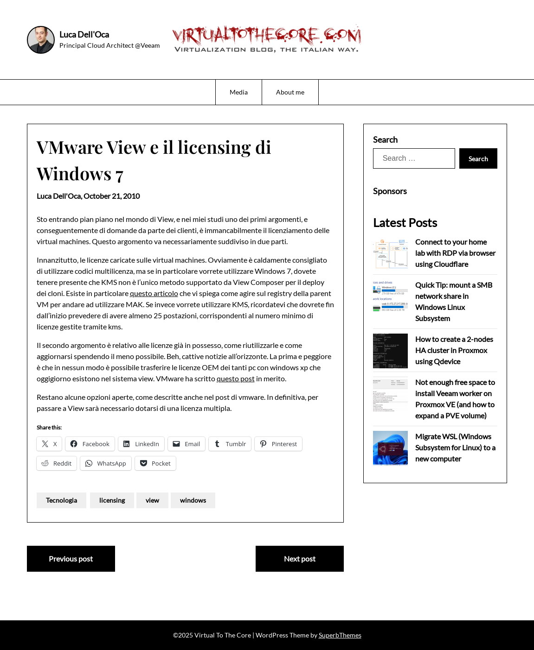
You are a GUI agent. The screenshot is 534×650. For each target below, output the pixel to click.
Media (239, 92)
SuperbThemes (340, 635)
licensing (112, 500)
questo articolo (154, 293)
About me (290, 92)
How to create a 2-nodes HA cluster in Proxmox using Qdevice (454, 350)
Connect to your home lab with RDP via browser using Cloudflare (455, 252)
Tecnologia (61, 500)
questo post (236, 378)
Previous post (71, 558)
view (152, 500)
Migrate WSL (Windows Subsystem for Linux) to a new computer (455, 447)
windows (193, 500)
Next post (299, 558)
